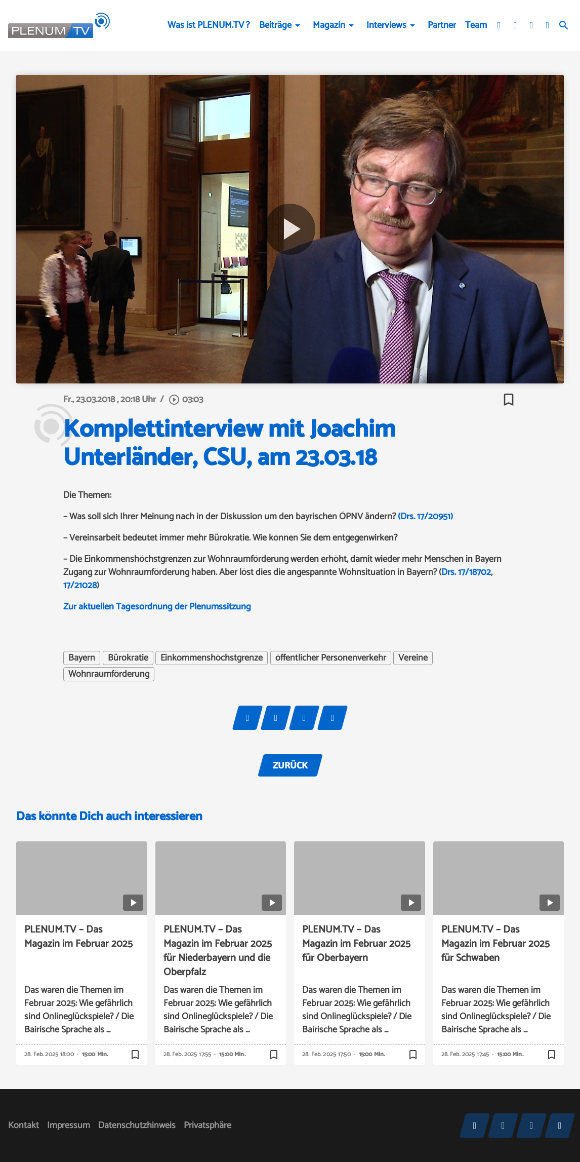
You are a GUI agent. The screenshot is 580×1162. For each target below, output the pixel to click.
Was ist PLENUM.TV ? (209, 25)
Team (476, 25)
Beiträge (275, 25)
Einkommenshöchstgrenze (211, 658)
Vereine (413, 658)
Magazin (329, 25)
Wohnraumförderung (108, 674)
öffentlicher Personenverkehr (330, 658)
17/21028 (80, 585)
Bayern (81, 658)
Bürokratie (128, 658)
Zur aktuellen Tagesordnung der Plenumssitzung (157, 606)
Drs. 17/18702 (466, 572)
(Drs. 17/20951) (425, 516)
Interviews (386, 25)
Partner (442, 25)
